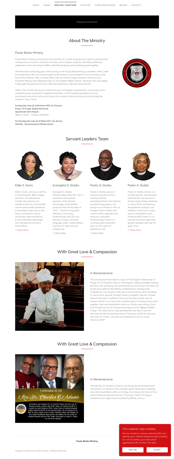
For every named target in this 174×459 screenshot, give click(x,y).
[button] (21, 229)
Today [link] (46, 5)
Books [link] (123, 5)
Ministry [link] (86, 5)
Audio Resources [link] (105, 5)
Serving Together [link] (65, 5)
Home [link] (36, 5)
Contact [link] (136, 5)
